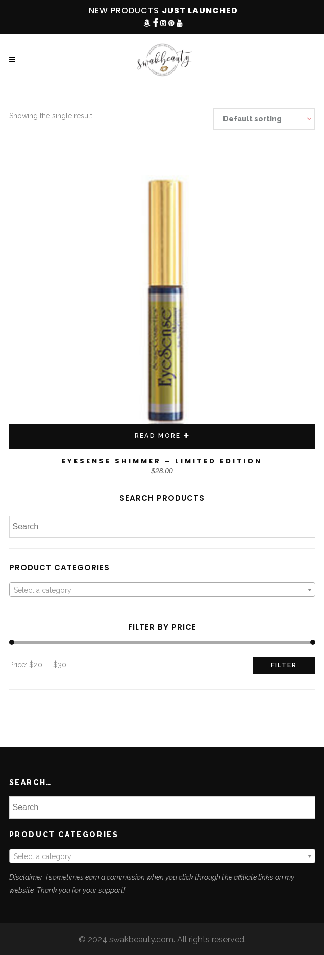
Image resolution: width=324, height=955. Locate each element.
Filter (284, 665)
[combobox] (162, 589)
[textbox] (162, 590)
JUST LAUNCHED (200, 10)
